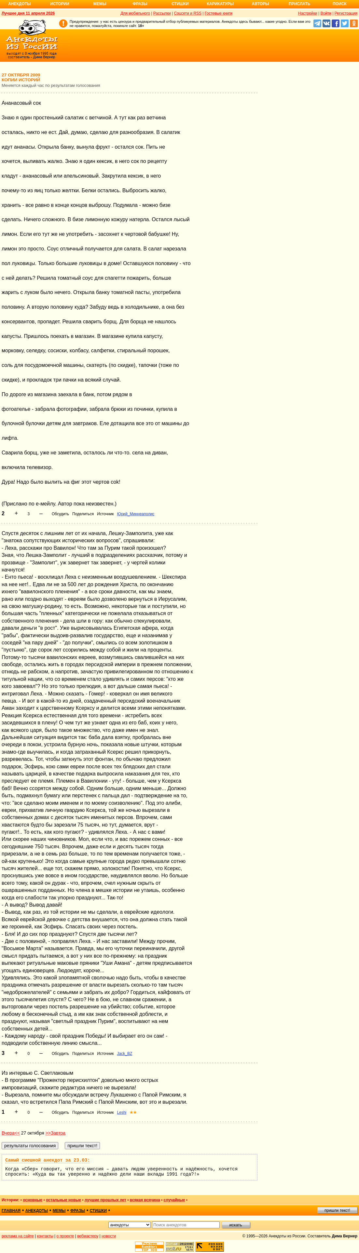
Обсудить (60, 514)
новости (109, 1236)
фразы (77, 1210)
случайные (174, 1200)
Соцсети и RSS (187, 13)
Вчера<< (11, 1133)
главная (11, 1210)
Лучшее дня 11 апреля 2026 (28, 13)
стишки (98, 1210)
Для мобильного (135, 13)
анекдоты (36, 1210)
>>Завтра (55, 1133)
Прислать (299, 4)
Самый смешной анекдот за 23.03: (47, 1160)
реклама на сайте (18, 1236)
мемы (59, 1210)
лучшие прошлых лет (105, 1200)
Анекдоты (19, 4)
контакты (45, 1236)
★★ (133, 1112)
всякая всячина (145, 1200)
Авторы (260, 4)
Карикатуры (220, 4)
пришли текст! (337, 1210)
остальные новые (63, 1200)
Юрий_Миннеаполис (136, 514)
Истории (59, 4)
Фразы (139, 4)
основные (32, 1200)
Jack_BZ (124, 1053)
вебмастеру (87, 1236)
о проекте (65, 1236)
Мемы (99, 4)
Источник (105, 514)
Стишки (180, 4)
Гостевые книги (218, 13)
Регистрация (346, 13)
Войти (325, 13)
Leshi (122, 1112)
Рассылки (162, 13)
